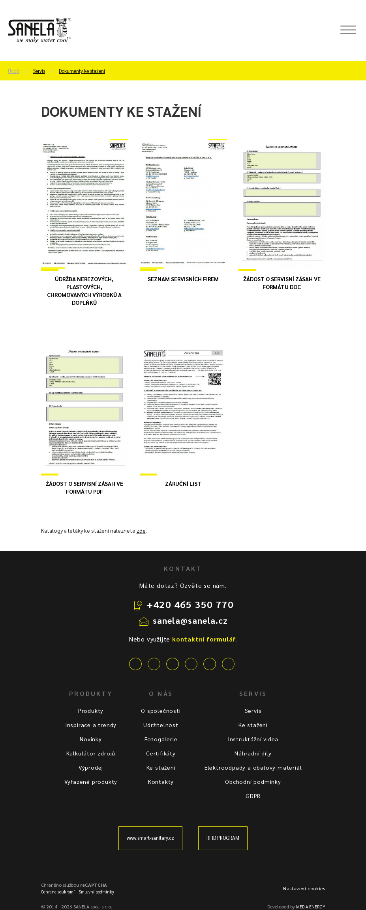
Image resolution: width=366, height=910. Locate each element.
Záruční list (183, 483)
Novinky (91, 738)
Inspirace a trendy (90, 724)
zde (141, 530)
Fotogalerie (161, 738)
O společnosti (160, 710)
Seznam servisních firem (183, 278)
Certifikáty (161, 753)
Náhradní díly (253, 753)
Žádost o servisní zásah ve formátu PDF (84, 487)
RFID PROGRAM (222, 838)
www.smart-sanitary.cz (150, 838)
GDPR (253, 795)
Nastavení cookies (304, 888)
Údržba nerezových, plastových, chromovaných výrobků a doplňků (84, 290)
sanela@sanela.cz (190, 620)
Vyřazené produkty (91, 781)
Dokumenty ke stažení (82, 71)
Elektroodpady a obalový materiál (253, 767)
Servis (39, 71)
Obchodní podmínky (253, 781)
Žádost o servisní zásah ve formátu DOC (282, 282)
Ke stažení (161, 767)
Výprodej (91, 767)
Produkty (90, 710)
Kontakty (161, 781)
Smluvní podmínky (96, 892)
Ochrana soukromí (58, 892)
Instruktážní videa (253, 738)
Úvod (13, 71)
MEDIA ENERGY (310, 907)
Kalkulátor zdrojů (91, 753)
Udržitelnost (160, 724)
